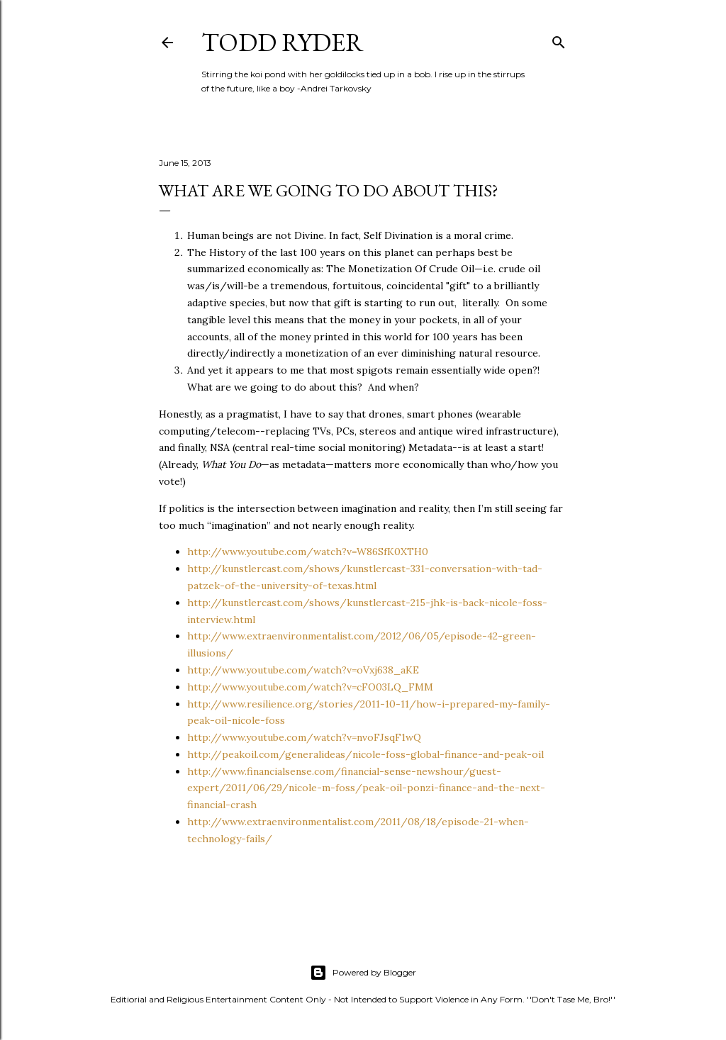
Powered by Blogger (363, 972)
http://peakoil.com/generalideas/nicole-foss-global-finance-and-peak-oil (365, 754)
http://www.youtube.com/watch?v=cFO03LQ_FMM (310, 687)
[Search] (558, 39)
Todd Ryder (282, 42)
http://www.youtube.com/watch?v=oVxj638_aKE (303, 670)
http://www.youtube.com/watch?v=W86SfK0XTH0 (307, 551)
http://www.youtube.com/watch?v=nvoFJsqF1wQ (304, 737)
